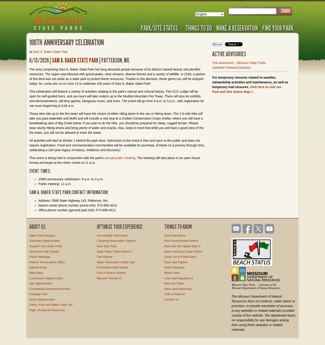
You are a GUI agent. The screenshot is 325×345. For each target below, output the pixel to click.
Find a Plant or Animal (111, 273)
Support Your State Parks (45, 246)
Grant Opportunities (42, 299)
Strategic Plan (38, 294)
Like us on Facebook (248, 229)
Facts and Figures (176, 262)
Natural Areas (38, 267)
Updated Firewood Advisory (231, 67)
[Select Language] (209, 14)
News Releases (174, 267)
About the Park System (44, 251)
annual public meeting (119, 158)
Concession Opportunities (46, 278)
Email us (235, 229)
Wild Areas (36, 273)
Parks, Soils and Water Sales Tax (50, 304)
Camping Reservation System (116, 240)
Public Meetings (39, 256)
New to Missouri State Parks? (183, 251)
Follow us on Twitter (258, 229)
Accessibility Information (112, 235)
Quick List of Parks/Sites (180, 256)
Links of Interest (174, 294)
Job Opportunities (40, 283)
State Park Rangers (42, 235)
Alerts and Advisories (178, 289)
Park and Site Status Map (182, 246)
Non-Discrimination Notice (181, 240)
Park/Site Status (161, 28)
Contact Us (171, 299)
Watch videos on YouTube (270, 229)
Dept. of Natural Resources (47, 310)
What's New (172, 273)
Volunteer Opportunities (44, 240)
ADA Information (175, 235)
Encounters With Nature (112, 267)
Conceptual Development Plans (49, 289)
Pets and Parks (174, 283)
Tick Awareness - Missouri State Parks (239, 63)
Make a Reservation (237, 28)
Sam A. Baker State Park (50, 52)
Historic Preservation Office (47, 262)
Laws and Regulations (178, 278)
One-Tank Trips (107, 246)
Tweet (234, 44)
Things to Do (199, 28)
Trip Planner (105, 256)
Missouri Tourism (110, 278)
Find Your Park (277, 28)
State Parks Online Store (115, 251)
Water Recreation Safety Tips (116, 262)
